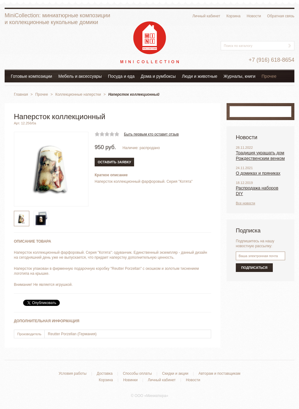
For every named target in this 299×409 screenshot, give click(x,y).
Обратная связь (280, 16)
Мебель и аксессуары (80, 76)
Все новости (245, 203)
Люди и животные (199, 76)
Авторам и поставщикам (219, 373)
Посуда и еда (121, 76)
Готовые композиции (31, 76)
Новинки (130, 380)
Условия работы (72, 373)
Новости (254, 16)
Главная (21, 94)
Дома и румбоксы (158, 76)
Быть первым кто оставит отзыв (151, 134)
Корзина (233, 16)
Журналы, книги (239, 76)
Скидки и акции (175, 373)
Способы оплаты (137, 373)
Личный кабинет (206, 16)
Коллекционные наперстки (78, 94)
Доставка (105, 373)
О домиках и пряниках (258, 173)
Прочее (269, 76)
